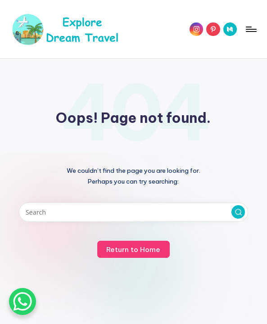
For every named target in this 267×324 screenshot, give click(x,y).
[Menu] (250, 29)
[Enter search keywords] (133, 212)
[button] (238, 212)
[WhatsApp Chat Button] (22, 301)
